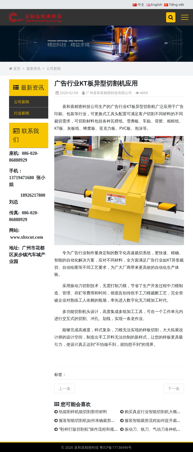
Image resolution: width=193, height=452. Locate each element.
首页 (16, 68)
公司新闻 (53, 68)
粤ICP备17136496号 (116, 447)
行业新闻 (21, 112)
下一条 (174, 388)
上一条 (65, 388)
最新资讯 (33, 68)
